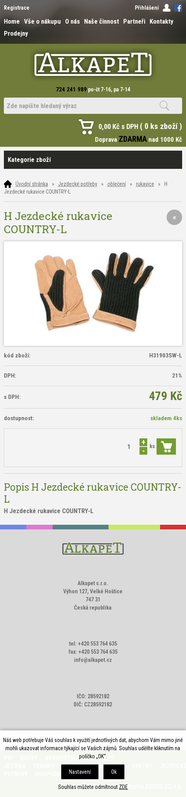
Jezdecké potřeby (77, 184)
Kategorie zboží (93, 160)
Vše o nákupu (42, 21)
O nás (72, 21)
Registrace (16, 8)
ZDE (123, 787)
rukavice (145, 184)
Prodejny (16, 33)
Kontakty (161, 21)
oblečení (116, 184)
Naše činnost (101, 21)
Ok (114, 772)
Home (12, 21)
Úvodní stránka (32, 184)
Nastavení (80, 772)
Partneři (134, 21)
